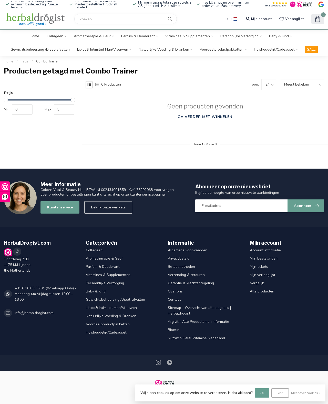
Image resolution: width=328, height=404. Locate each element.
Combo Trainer (47, 61)
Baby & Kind (279, 36)
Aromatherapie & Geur (92, 36)
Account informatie (265, 250)
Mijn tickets (259, 266)
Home (34, 36)
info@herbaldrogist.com (34, 312)
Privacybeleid (178, 258)
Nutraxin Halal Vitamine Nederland (196, 338)
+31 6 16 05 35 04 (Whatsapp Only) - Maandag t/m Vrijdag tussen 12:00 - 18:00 (45, 294)
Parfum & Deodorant (138, 36)
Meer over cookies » (305, 393)
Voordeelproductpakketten (221, 49)
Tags (24, 61)
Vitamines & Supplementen (187, 36)
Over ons (175, 291)
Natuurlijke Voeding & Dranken (164, 49)
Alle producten (262, 291)
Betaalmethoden (181, 266)
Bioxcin (173, 329)
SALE (311, 49)
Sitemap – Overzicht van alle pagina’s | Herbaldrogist (199, 310)
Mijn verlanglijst (262, 274)
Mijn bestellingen (264, 258)
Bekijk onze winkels (108, 207)
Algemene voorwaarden (187, 250)
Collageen (55, 36)
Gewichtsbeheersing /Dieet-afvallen (40, 49)
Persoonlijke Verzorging (239, 36)
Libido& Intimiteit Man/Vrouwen (102, 49)
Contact (174, 299)
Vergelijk (257, 283)
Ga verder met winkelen (205, 116)
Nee (280, 392)
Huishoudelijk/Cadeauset (274, 49)
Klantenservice (60, 207)
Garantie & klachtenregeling (191, 283)
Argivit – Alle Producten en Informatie (198, 321)
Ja (262, 392)
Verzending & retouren (186, 274)
